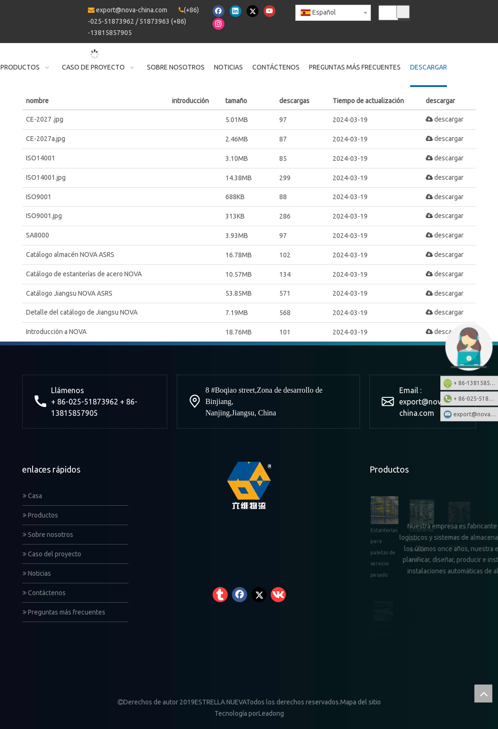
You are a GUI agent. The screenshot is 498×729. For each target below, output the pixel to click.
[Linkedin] (235, 11)
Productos (40, 515)
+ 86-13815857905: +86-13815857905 (476, 382)
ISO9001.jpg (44, 216)
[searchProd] (388, 12)
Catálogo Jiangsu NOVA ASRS (69, 293)
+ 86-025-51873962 (476, 398)
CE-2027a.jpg (45, 138)
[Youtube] (269, 11)
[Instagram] (218, 24)
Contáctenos (44, 593)
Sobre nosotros (48, 534)
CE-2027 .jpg (44, 119)
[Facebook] (218, 11)
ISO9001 (39, 197)
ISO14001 (40, 158)
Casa (32, 496)
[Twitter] (252, 11)
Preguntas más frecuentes (64, 612)
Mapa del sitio (360, 702)
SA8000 (37, 235)
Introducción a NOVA (56, 331)
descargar (445, 119)
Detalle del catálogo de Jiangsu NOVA (81, 312)
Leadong (271, 713)
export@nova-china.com (131, 10)
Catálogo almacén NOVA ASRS (70, 254)
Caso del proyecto (52, 554)
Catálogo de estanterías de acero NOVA (84, 274)
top (483, 694)
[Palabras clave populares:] (403, 11)
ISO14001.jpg (46, 177)
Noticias (37, 573)
